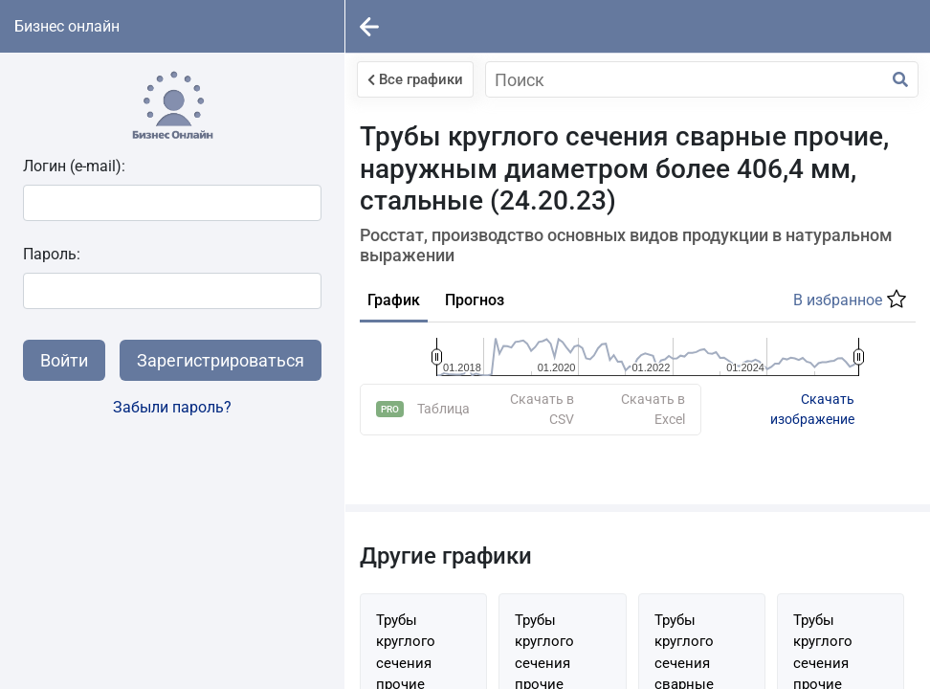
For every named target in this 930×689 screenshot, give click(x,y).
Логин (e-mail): (74, 166)
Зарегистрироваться (220, 360)
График (393, 300)
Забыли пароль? (172, 407)
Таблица (443, 370)
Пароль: (51, 254)
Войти (64, 360)
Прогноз (474, 300)
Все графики (415, 79)
